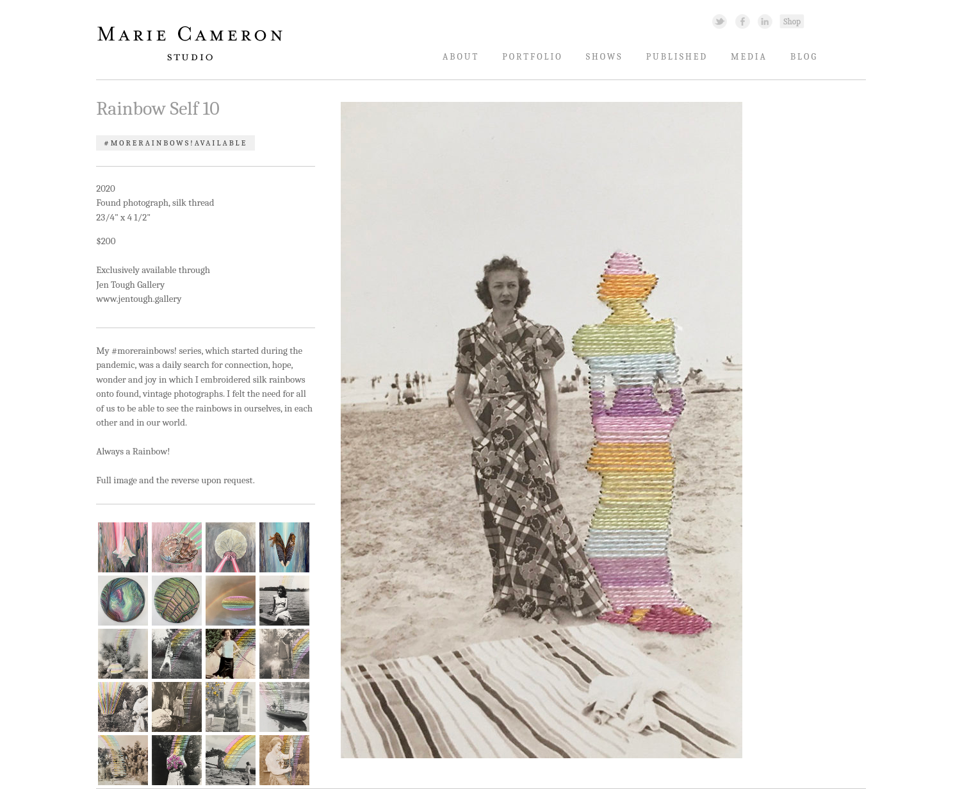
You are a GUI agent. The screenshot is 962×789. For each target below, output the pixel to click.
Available (221, 142)
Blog (804, 56)
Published (677, 56)
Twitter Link (720, 21)
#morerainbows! (149, 142)
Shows (604, 56)
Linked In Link (764, 21)
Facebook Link (743, 21)
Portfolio (532, 56)
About (461, 56)
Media (749, 56)
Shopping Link (791, 21)
